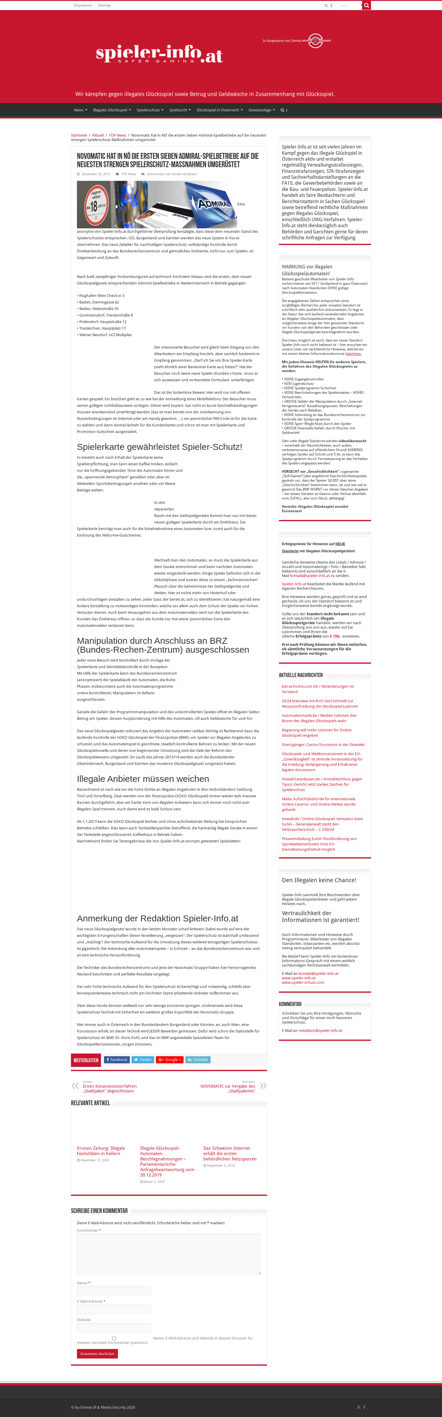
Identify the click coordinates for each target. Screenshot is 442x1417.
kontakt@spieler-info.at (310, 575)
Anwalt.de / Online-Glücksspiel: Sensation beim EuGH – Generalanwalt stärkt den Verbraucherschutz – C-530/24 (322, 824)
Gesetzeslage (260, 110)
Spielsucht (178, 110)
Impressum (83, 5)
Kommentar (89, 1230)
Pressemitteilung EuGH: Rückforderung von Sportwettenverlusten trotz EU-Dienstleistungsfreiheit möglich (319, 844)
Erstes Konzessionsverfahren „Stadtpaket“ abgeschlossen (113, 1086)
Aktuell (98, 135)
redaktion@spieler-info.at (320, 1030)
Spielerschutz (148, 110)
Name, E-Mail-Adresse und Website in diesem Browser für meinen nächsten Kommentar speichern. (165, 1340)
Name (83, 1283)
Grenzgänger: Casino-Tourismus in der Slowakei (323, 744)
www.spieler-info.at (298, 978)
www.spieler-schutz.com (303, 982)
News (78, 110)
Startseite (79, 135)
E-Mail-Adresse (91, 1301)
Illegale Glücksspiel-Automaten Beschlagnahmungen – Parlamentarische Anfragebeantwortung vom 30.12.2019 (167, 1162)
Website (84, 1320)
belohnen (353, 354)
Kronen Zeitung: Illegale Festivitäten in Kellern (101, 1151)
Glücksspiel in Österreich (218, 110)
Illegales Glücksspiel (110, 110)
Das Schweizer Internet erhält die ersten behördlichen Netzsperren (230, 1154)
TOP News (117, 135)
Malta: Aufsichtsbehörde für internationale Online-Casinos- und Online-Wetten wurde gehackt (319, 804)
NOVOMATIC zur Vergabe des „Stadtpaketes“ (224, 1086)
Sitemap (104, 5)
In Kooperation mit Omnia (297, 41)
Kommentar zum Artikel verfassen (172, 174)
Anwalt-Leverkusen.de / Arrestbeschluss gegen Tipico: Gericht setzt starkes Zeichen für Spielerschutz (322, 784)
